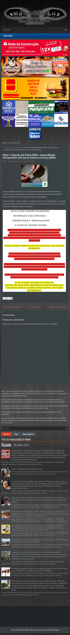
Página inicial (8, 35)
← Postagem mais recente (11, 307)
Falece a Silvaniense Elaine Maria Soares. (27, 469)
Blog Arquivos (28, 434)
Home (6, 147)
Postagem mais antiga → (58, 307)
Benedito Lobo (42, 630)
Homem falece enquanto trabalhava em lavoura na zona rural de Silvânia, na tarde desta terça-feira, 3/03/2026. (39, 541)
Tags (16, 434)
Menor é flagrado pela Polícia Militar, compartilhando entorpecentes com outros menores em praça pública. (29, 156)
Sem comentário (29, 161)
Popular (6, 434)
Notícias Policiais (15, 147)
